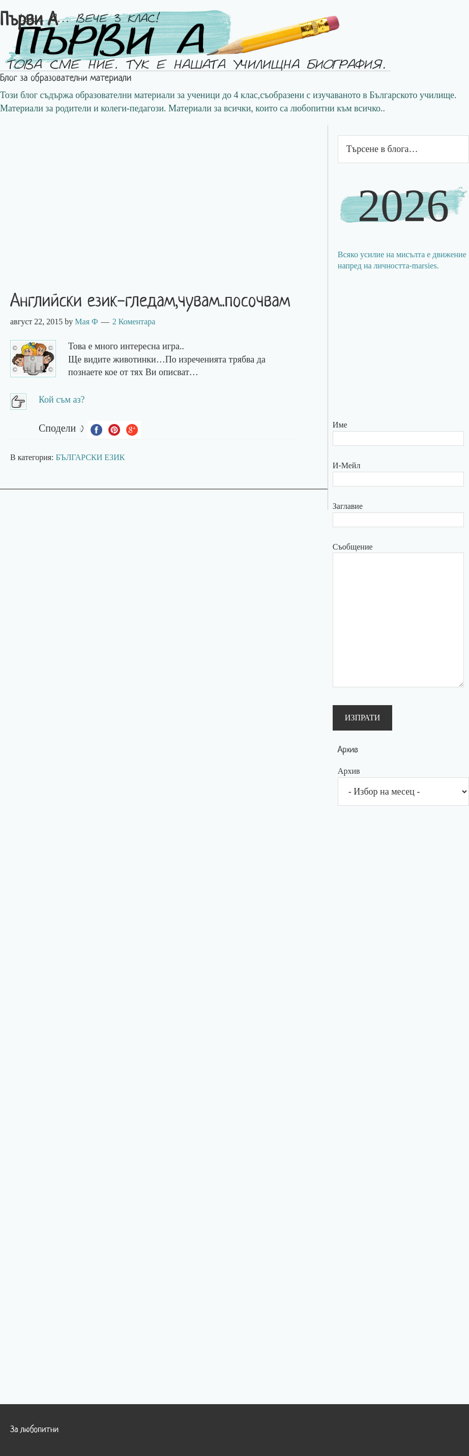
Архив (349, 771)
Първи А (28, 21)
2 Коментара (134, 321)
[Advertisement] (164, 196)
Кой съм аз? (62, 400)
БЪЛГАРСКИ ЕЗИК (90, 457)
